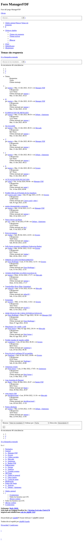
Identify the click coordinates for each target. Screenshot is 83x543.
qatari (10, 181)
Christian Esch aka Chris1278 (39, 510)
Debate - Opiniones (42, 115)
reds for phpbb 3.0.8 (27, 512)
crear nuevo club (11, 393)
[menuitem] (5, 27)
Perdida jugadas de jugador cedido (17, 340)
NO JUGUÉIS (10, 126)
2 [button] (5, 71)
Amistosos (42, 369)
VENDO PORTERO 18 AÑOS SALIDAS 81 (21, 273)
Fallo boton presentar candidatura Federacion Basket (23, 246)
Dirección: (59, 423)
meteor (10, 88)
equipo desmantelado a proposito (16, 206)
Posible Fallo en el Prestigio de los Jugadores (20, 193)
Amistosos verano (11, 367)
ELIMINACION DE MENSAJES (17, 113)
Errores (37, 168)
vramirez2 (11, 342)
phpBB (15, 518)
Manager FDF (40, 88)
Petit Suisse (12, 328)
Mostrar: (14, 423)
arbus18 (10, 288)
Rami (10, 382)
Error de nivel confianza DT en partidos (19, 353)
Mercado (38, 128)
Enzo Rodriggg (13, 262)
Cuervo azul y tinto (14, 195)
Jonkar (10, 235)
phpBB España (24, 521)
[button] (5, 73)
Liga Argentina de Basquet (14, 380)
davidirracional (13, 395)
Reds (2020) (14, 508)
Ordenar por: (37, 423)
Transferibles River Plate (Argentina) (18, 286)
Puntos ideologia (11, 407)
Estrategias (9, 300)
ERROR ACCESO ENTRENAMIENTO (19, 260)
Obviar (3, 13)
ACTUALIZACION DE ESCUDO (17, 179)
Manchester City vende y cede (15, 327)
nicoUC (10, 302)
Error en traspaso (11, 233)
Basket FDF (39, 382)
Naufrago (11, 355)
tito (9, 221)
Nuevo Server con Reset (13, 220)
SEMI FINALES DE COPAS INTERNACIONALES (23, 313)
